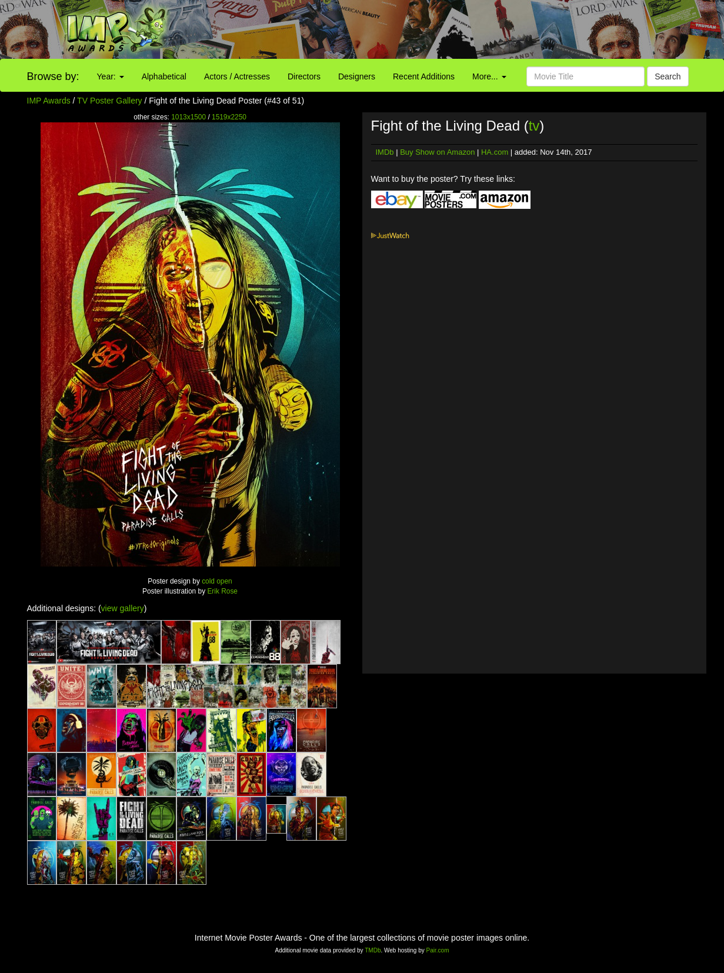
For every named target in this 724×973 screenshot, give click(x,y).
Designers (356, 76)
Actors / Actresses (237, 76)
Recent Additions (424, 76)
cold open (217, 581)
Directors (304, 76)
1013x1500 (188, 117)
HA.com (494, 152)
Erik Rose (222, 591)
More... (489, 76)
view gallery (122, 608)
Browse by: (53, 76)
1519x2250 (229, 117)
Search (667, 76)
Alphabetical (164, 76)
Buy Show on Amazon (437, 152)
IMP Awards (49, 100)
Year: (110, 76)
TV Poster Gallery (109, 100)
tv (534, 126)
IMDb (385, 152)
